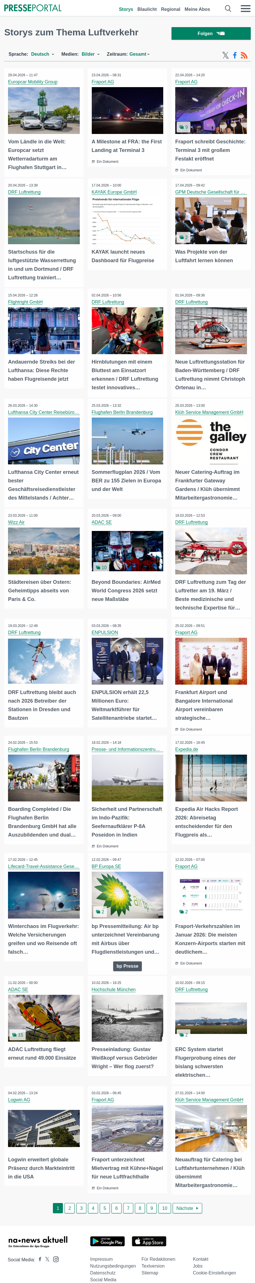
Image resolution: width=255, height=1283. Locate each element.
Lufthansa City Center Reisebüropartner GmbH (56, 412)
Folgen (211, 34)
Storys (126, 9)
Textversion (153, 1269)
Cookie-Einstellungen (214, 1276)
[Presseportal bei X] (45, 1263)
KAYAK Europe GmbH (114, 192)
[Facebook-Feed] (235, 56)
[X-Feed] (225, 56)
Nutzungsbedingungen (113, 1269)
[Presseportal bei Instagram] (54, 1262)
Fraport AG (103, 83)
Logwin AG (20, 1096)
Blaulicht (147, 9)
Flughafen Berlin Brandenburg (122, 412)
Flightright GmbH (26, 302)
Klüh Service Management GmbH (210, 412)
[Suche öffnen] (228, 9)
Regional (170, 9)
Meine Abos (197, 9)
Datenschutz (102, 1276)
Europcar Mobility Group (33, 83)
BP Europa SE (106, 864)
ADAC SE (102, 521)
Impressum (101, 1262)
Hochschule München (114, 987)
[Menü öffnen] (245, 9)
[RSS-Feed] (244, 56)
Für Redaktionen (158, 1262)
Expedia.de (187, 747)
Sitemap (150, 1276)
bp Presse (127, 963)
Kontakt (200, 1262)
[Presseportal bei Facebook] (38, 1263)
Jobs (198, 1269)
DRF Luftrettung (25, 192)
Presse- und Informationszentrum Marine (133, 747)
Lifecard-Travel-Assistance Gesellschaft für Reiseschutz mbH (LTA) (77, 864)
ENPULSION (105, 631)
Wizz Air (17, 521)
